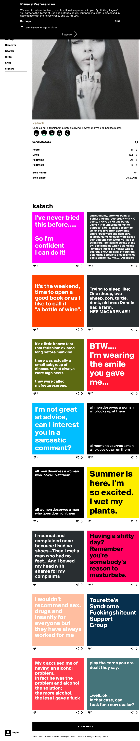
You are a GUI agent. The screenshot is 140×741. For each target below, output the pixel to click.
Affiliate (55, 737)
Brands (48, 737)
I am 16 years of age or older (41, 27)
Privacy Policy (52, 16)
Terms (105, 737)
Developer (64, 737)
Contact (80, 737)
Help (41, 737)
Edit (117, 21)
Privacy (98, 737)
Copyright (89, 737)
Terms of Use (47, 13)
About (34, 737)
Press (73, 737)
